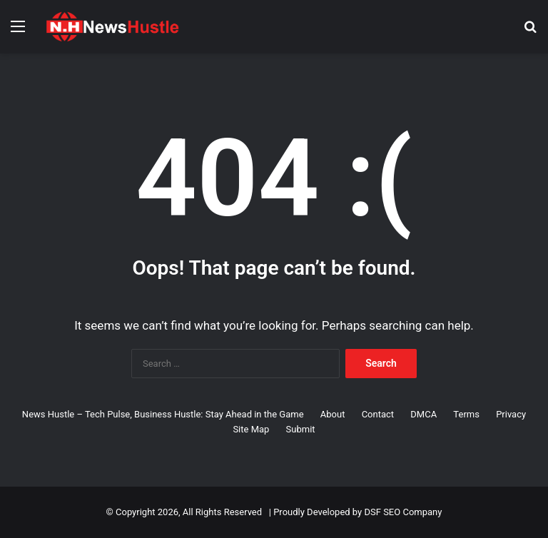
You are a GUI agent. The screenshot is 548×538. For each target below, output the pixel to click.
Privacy (511, 414)
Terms (466, 414)
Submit (300, 429)
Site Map (251, 429)
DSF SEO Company (403, 512)
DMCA (423, 414)
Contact (378, 414)
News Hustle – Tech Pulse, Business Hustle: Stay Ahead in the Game (163, 414)
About (332, 414)
